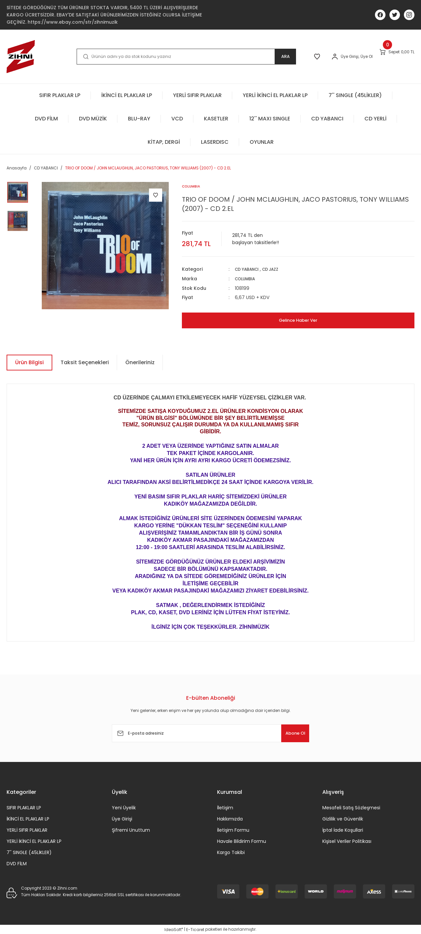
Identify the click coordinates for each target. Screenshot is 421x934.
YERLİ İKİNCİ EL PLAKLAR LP (34, 841)
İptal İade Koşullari (342, 829)
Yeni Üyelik (124, 807)
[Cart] (390, 56)
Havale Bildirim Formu (241, 841)
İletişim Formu (233, 829)
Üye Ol (344, 56)
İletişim (225, 807)
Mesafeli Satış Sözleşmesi (351, 807)
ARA (255, 56)
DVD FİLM (17, 863)
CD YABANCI (249, 269)
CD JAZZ (276, 269)
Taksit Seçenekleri (85, 362)
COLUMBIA (247, 278)
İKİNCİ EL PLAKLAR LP (28, 818)
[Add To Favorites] (155, 195)
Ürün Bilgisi (29, 362)
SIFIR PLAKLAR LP (24, 807)
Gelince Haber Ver (298, 320)
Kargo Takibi (231, 852)
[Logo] (21, 56)
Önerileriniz (140, 362)
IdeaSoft (173, 929)
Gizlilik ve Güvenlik (342, 818)
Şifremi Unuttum (131, 829)
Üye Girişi (122, 818)
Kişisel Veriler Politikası (346, 841)
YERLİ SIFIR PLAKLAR (27, 829)
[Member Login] (313, 56)
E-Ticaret (195, 929)
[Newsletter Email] (210, 733)
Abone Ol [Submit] (289, 733)
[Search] (171, 56)
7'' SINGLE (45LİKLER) (29, 852)
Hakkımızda (230, 818)
